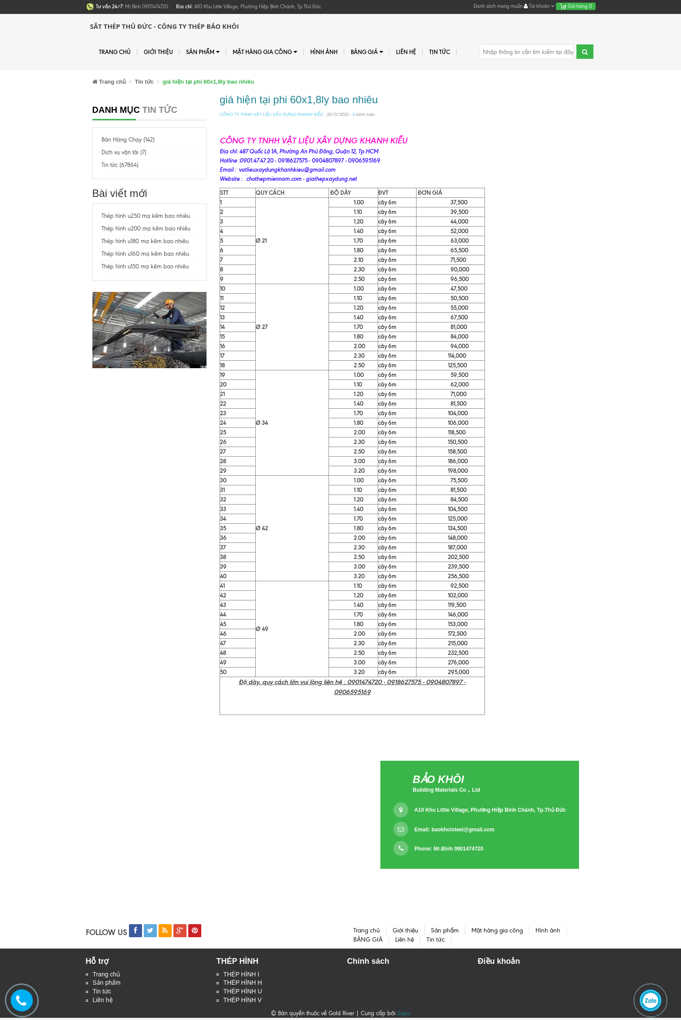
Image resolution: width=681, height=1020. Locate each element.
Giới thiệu (158, 51)
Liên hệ (406, 51)
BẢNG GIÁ (367, 52)
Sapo (403, 1015)
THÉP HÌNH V (243, 1002)
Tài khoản (539, 6)
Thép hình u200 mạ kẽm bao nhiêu (146, 228)
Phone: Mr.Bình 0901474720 (448, 849)
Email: (454, 830)
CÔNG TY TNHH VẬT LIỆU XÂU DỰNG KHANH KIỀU (271, 114)
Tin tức (439, 51)
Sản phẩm (203, 52)
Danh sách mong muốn (498, 6)
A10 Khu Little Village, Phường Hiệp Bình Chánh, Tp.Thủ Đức (490, 810)
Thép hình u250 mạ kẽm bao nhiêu (146, 216)
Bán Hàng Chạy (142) (128, 139)
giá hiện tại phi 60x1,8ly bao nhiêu (299, 99)
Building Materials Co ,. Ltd (446, 790)
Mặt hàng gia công (265, 52)
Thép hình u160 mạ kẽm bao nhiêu (145, 254)
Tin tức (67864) (120, 165)
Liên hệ (103, 1002)
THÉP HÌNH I (242, 974)
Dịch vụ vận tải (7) (124, 152)
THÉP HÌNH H (243, 983)
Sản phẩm (107, 983)
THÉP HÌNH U (243, 993)
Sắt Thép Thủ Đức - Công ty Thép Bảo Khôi (164, 26)
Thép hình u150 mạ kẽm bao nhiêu (145, 266)
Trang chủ (107, 974)
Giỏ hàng (575, 6)
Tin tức (102, 993)
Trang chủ (115, 51)
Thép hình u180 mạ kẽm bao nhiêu (145, 241)
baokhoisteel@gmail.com (462, 830)
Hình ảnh (324, 51)
